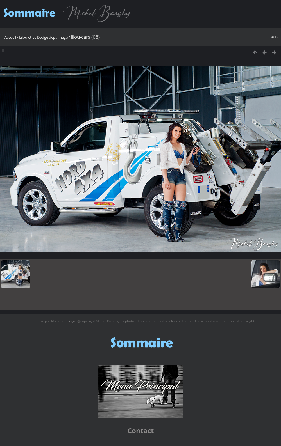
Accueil (10, 37)
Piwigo (71, 321)
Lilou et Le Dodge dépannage (43, 37)
